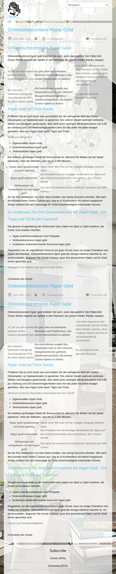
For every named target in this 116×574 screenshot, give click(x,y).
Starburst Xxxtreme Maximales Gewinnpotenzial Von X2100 (41, 393)
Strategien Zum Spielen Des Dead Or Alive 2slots (35, 267)
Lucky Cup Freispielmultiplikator (25, 523)
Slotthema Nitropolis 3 (20, 137)
